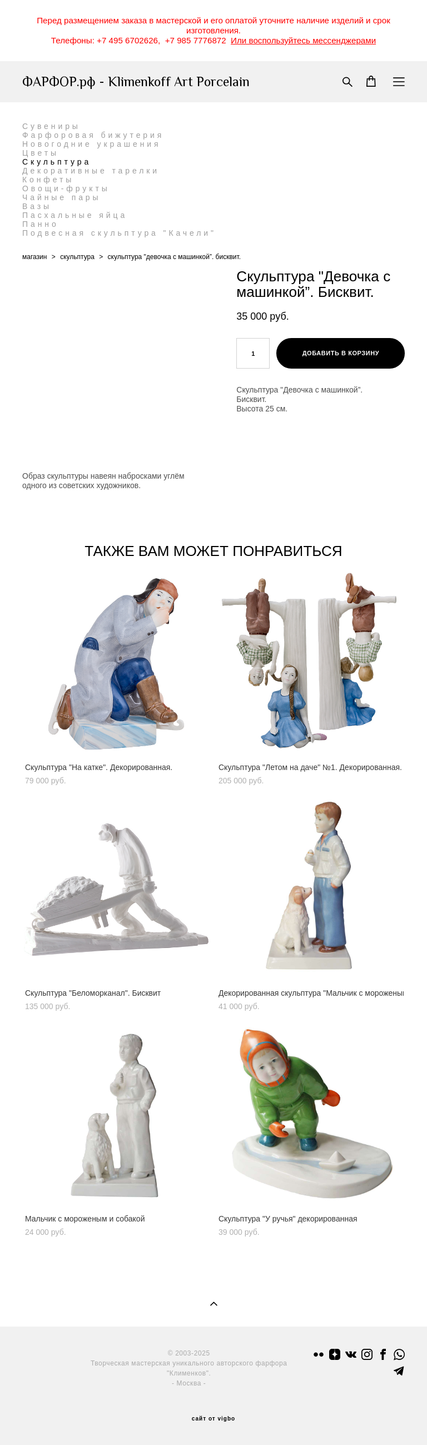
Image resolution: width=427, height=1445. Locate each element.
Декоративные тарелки (91, 170)
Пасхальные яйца (74, 215)
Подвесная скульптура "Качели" (119, 233)
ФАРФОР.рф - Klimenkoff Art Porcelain (136, 81)
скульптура (77, 257)
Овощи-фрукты (66, 188)
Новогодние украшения (91, 144)
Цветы (40, 152)
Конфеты (48, 179)
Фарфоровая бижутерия (93, 135)
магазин (34, 257)
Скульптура (56, 161)
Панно (40, 224)
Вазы (37, 206)
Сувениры (51, 126)
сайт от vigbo (213, 1419)
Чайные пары (61, 197)
